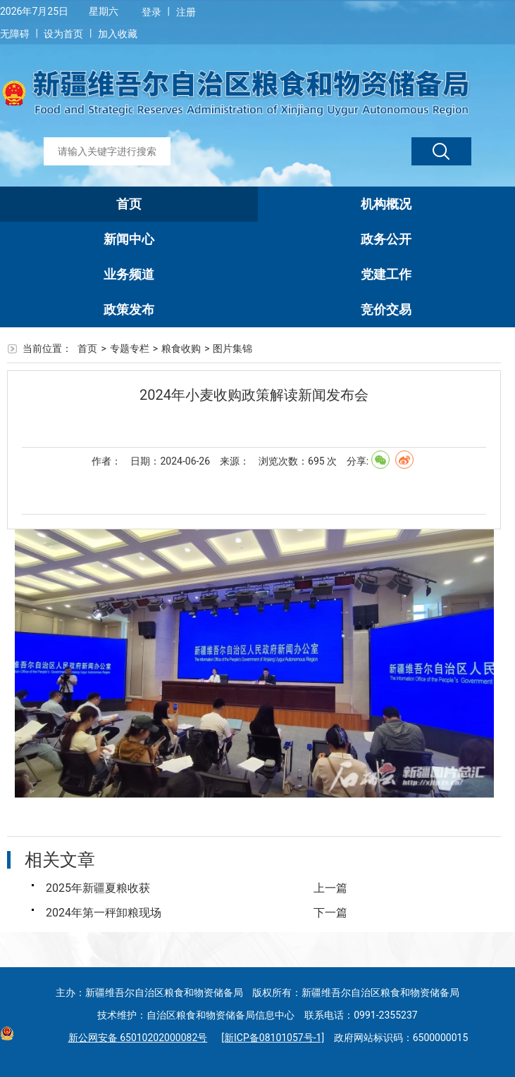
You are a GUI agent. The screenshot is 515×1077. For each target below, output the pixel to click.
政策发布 (129, 309)
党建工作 (386, 274)
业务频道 (129, 274)
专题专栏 (129, 348)
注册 (186, 12)
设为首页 (63, 33)
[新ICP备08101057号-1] (272, 1037)
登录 (151, 12)
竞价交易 (386, 309)
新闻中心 (129, 239)
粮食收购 (181, 348)
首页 (129, 203)
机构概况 (386, 203)
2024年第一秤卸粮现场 (103, 912)
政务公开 (386, 239)
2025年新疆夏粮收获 (98, 888)
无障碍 (15, 33)
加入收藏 (117, 33)
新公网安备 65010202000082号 (134, 1037)
